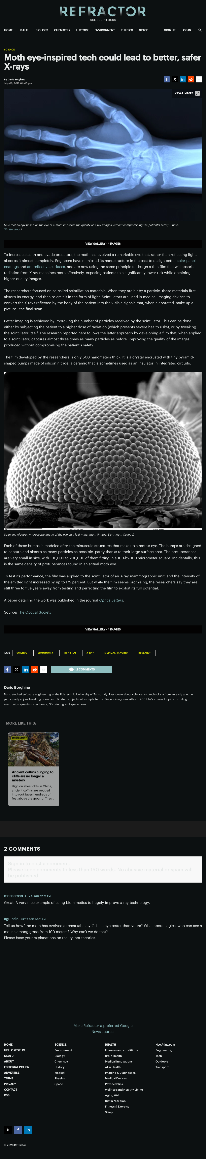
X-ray (90, 652)
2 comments (81, 669)
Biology (60, 1056)
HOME (8, 30)
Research (144, 652)
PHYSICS (127, 30)
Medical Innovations (119, 1061)
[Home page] (103, 12)
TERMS (8, 1078)
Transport (162, 1067)
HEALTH (24, 30)
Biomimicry (45, 652)
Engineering (164, 1050)
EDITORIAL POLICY (16, 1067)
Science (9, 49)
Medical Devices (116, 1078)
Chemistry (62, 1061)
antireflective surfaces (46, 266)
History (60, 1067)
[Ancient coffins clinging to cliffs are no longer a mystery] (33, 749)
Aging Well (112, 1095)
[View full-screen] (197, 93)
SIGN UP (169, 30)
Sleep (109, 1112)
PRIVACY (10, 1084)
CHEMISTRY (62, 30)
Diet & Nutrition (115, 1101)
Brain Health (113, 1056)
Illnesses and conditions (121, 1050)
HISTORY (82, 30)
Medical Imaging (116, 652)
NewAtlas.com (165, 1044)
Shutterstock (12, 229)
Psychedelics (114, 1084)
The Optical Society (35, 612)
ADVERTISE (11, 1073)
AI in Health (113, 1067)
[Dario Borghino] (16, 79)
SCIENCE (60, 1044)
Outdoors (162, 1061)
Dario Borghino (17, 687)
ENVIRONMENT (105, 30)
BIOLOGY (42, 30)
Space (59, 1084)
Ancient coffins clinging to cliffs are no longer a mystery (32, 776)
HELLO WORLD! (14, 1050)
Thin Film (70, 652)
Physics (60, 1078)
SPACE (143, 30)
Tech (159, 1056)
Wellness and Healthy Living (124, 1089)
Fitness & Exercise (117, 1106)
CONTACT (10, 1089)
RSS (6, 1095)
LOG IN (186, 30)
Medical (60, 1073)
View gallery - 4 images (103, 243)
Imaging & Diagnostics (120, 1073)
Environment (19, 738)
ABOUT (9, 1061)
